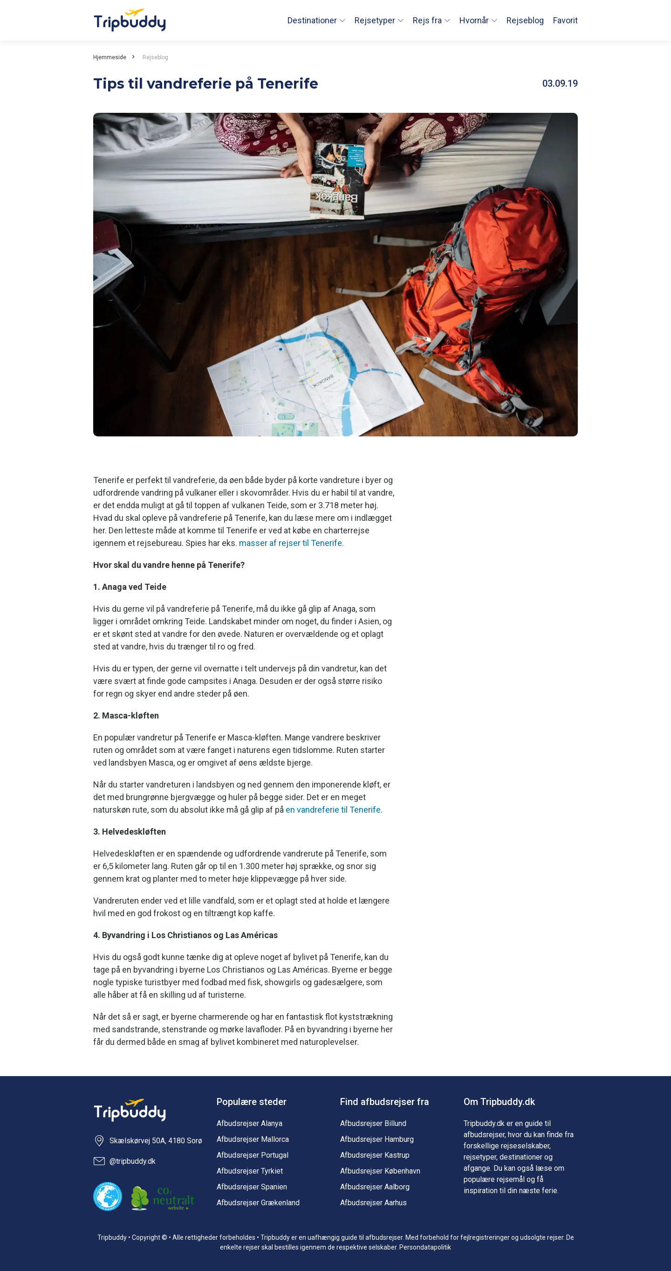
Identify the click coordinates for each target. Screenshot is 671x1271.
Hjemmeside (109, 57)
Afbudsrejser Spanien (252, 1186)
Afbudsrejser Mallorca (253, 1139)
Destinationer (312, 20)
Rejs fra (427, 20)
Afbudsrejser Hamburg (377, 1139)
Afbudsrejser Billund (373, 1123)
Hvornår (474, 20)
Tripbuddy (129, 20)
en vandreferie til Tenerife (333, 810)
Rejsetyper (375, 20)
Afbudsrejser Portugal (252, 1155)
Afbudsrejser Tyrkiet (250, 1171)
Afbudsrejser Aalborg (375, 1186)
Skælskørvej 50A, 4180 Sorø (147, 1141)
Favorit (565, 20)
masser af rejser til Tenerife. (291, 543)
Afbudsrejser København (380, 1171)
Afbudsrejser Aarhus (373, 1202)
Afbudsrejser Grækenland (258, 1202)
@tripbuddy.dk (124, 1161)
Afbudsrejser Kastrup (375, 1155)
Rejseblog (525, 20)
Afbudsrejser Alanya (249, 1123)
